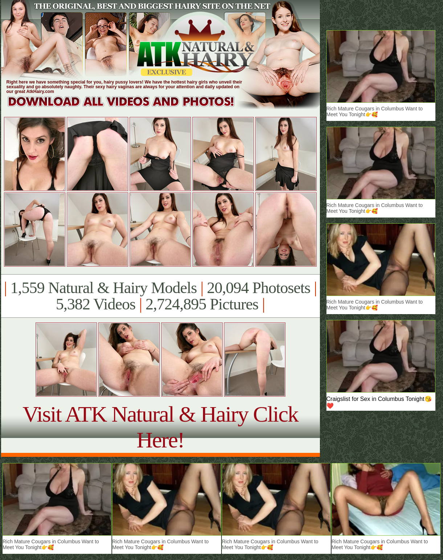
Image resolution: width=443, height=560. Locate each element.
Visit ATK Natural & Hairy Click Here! (160, 427)
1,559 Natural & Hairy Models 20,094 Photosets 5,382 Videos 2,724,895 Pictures (160, 296)
